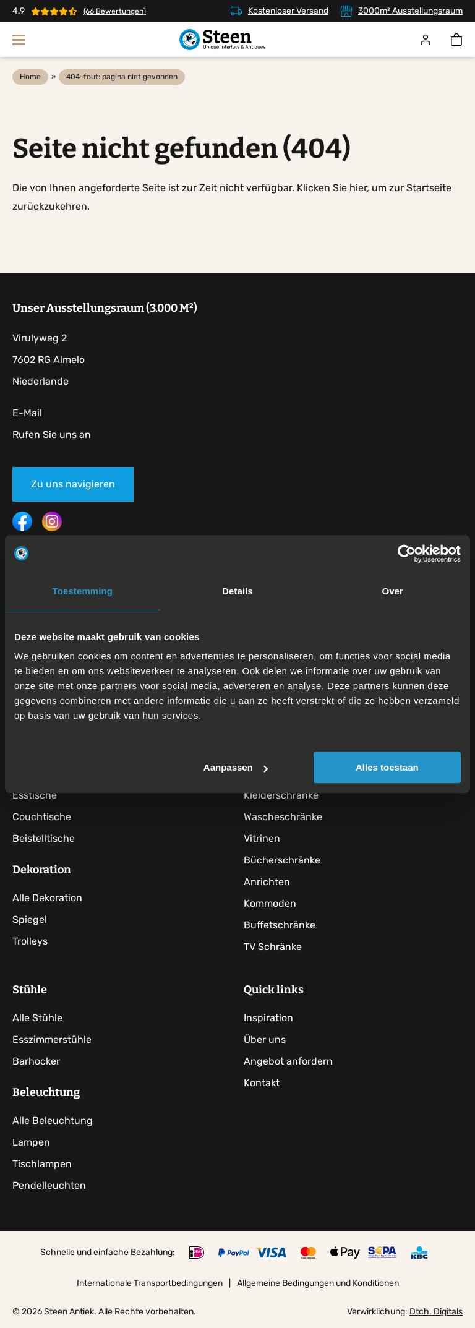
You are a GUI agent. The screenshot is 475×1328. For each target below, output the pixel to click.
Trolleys (30, 941)
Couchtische (41, 817)
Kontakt (262, 1083)
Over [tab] (392, 591)
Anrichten (267, 882)
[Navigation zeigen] (18, 39)
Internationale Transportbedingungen (150, 1284)
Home (30, 76)
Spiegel (29, 919)
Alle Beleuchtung (52, 1121)
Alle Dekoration (47, 898)
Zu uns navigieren (73, 484)
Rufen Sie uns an (51, 434)
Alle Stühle (37, 1018)
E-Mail (27, 413)
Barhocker (36, 1062)
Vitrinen (262, 838)
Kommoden (270, 903)
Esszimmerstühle (52, 1040)
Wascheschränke (283, 817)
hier (358, 188)
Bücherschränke (282, 860)
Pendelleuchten (49, 1186)
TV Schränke (273, 947)
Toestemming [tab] (83, 591)
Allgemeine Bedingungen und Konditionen (318, 1284)
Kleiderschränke (281, 795)
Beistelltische (43, 838)
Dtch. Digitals (436, 1312)
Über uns (265, 1040)
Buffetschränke (279, 925)
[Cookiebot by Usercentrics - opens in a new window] (407, 553)
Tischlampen (42, 1164)
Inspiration (268, 1018)
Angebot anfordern (288, 1062)
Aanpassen (235, 767)
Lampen (31, 1143)
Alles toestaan (387, 767)
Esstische (34, 795)
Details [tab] (237, 591)
